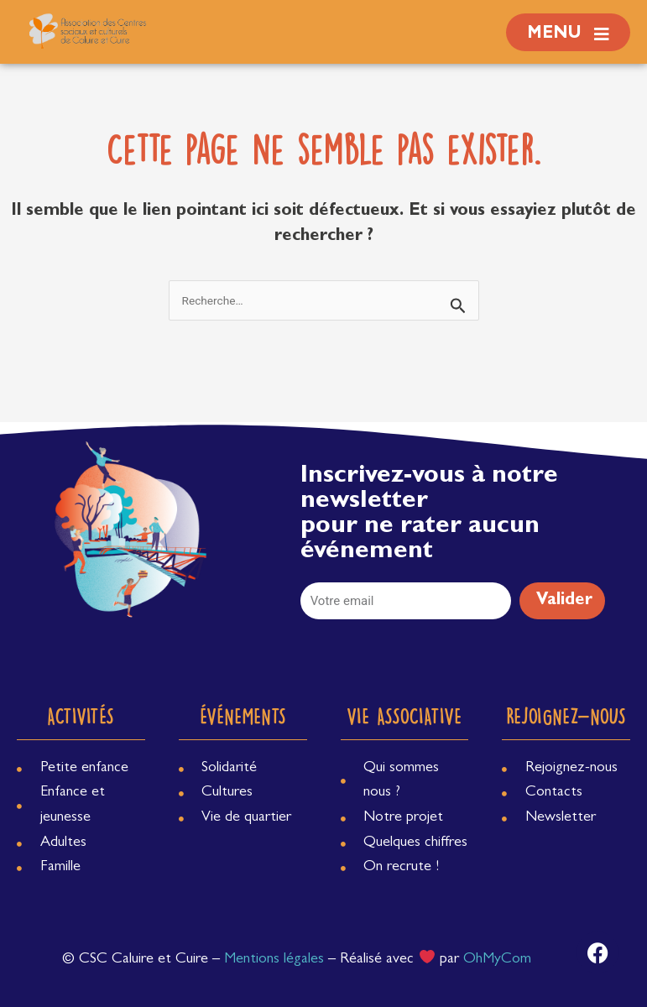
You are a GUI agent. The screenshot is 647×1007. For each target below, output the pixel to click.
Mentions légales (274, 960)
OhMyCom (497, 960)
